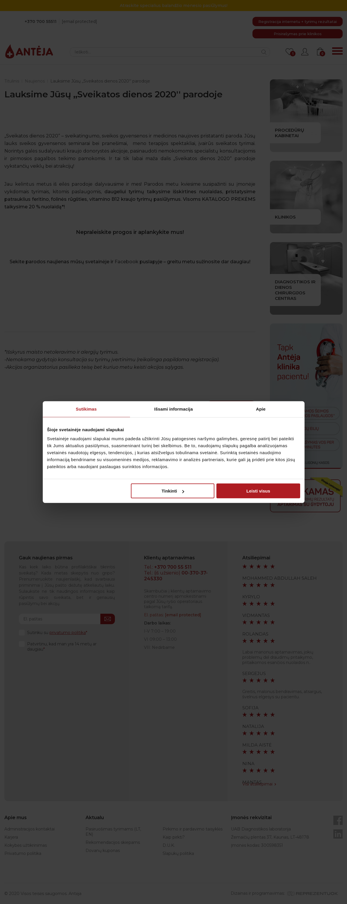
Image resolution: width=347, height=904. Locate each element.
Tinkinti (173, 490)
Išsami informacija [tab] (173, 408)
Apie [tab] (261, 408)
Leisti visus (258, 490)
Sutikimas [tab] (86, 408)
